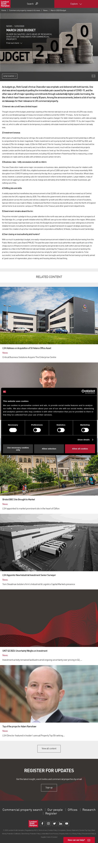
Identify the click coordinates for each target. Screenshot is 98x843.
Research (89, 810)
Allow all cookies (80, 449)
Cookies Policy (52, 830)
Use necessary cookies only (18, 449)
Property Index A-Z (65, 834)
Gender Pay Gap (84, 830)
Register (51, 813)
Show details (84, 440)
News (45, 10)
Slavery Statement (72, 830)
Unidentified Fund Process (49, 834)
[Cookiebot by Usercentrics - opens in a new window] (83, 392)
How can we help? (76, 840)
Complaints (61, 830)
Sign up (49, 787)
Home (3, 10)
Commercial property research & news (24, 10)
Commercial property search (22, 810)
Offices (72, 810)
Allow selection (49, 449)
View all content (49, 748)
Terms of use (42, 830)
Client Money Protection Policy (30, 834)
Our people (55, 810)
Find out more (14, 43)
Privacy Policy (76, 834)
